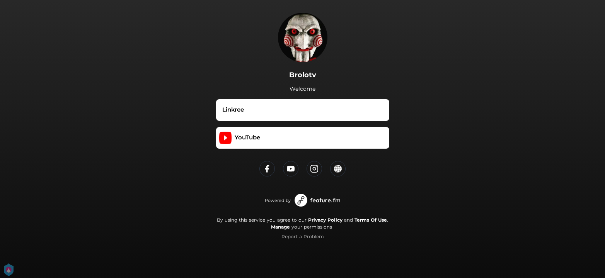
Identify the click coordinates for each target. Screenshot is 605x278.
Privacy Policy (325, 220)
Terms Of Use (370, 220)
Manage (280, 227)
